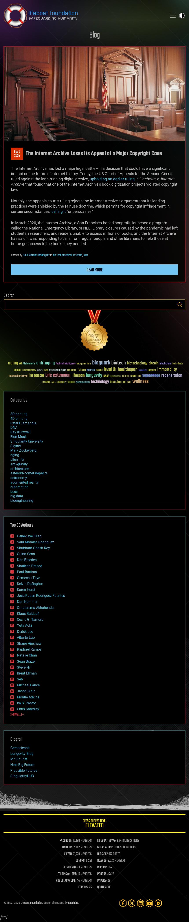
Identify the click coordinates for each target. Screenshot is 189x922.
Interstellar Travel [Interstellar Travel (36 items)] (18, 376)
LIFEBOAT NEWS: (106, 841)
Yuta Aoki (24, 625)
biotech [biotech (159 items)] (118, 363)
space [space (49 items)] (71, 382)
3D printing (19, 414)
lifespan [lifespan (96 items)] (78, 375)
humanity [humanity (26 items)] (143, 370)
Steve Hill (24, 667)
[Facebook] (123, 903)
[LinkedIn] (140, 903)
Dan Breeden (27, 560)
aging (14, 455)
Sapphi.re (73, 903)
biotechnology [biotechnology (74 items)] (137, 363)
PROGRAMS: (104, 874)
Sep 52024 (17, 154)
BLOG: (100, 854)
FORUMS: (83, 887)
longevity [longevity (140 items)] (94, 375)
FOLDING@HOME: (67, 874)
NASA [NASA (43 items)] (106, 376)
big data (16, 496)
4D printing (19, 418)
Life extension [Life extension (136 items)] (57, 375)
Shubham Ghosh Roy (33, 548)
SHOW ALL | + (17, 715)
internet (77, 255)
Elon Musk (18, 437)
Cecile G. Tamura (30, 619)
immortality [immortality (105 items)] (167, 369)
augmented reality (24, 482)
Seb (20, 679)
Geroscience (19, 748)
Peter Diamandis (23, 423)
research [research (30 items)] (46, 382)
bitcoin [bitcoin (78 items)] (153, 363)
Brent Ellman (27, 673)
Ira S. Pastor (26, 703)
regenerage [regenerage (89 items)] (151, 375)
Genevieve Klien (29, 536)
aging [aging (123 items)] (13, 363)
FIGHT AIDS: (71, 867)
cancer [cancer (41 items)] (17, 370)
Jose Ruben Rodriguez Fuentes (41, 596)
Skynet (15, 446)
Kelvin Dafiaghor (30, 584)
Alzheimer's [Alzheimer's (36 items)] (29, 364)
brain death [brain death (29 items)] (177, 363)
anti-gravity (19, 464)
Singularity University (26, 441)
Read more (94, 270)
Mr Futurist (18, 759)
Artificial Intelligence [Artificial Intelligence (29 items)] (65, 363)
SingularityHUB (22, 776)
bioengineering (21, 501)
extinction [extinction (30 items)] (71, 370)
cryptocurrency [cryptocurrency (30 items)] (29, 370)
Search (179, 304)
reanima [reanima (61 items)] (135, 376)
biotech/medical (62, 255)
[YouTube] (149, 903)
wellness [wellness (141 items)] (140, 381)
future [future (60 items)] (81, 370)
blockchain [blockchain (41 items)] (165, 364)
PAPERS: (102, 881)
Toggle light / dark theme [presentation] (182, 15)
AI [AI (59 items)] (20, 364)
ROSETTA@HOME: (66, 881)
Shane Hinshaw (29, 643)
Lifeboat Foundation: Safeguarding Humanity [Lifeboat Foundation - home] (83, 16)
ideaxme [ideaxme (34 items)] (152, 370)
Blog (94, 35)
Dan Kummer (27, 602)
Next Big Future (22, 765)
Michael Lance (28, 685)
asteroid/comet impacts (29, 473)
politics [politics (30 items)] (125, 376)
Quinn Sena (26, 554)
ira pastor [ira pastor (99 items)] (36, 375)
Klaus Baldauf (28, 614)
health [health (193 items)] (110, 369)
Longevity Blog (21, 754)
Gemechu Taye (28, 578)
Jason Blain (26, 691)
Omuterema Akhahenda (35, 608)
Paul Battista (27, 572)
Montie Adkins (28, 697)
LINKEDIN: (67, 847)
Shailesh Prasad (29, 566)
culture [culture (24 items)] (39, 370)
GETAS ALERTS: (105, 847)
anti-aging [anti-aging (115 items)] (45, 363)
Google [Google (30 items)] (99, 370)
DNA (13, 427)
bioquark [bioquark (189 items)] (101, 363)
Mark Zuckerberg (23, 450)
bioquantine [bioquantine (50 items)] (84, 363)
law (86, 255)
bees (14, 492)
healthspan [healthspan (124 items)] (128, 369)
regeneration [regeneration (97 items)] (171, 375)
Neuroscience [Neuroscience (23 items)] (115, 376)
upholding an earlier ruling (112, 179)
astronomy (18, 478)
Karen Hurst (26, 590)
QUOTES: (102, 887)
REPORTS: (102, 867)
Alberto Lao (26, 637)
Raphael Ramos (29, 649)
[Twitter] (131, 903)
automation (19, 487)
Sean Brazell (26, 661)
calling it (58, 211)
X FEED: (68, 854)
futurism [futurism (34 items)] (91, 370)
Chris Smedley (28, 709)
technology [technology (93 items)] (100, 381)
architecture (19, 469)
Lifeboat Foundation (31, 903)
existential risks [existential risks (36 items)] (57, 370)
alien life (17, 459)
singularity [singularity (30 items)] (61, 382)
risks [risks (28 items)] (53, 382)
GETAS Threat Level (94, 824)
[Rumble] (158, 903)
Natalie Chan (27, 655)
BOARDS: (102, 861)
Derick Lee (25, 632)
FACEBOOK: (66, 841)
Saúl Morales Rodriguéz (36, 255)
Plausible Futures (23, 770)
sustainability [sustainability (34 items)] (83, 382)
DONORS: (80, 861)
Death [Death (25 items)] (46, 370)
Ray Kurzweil (20, 432)
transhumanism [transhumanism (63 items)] (120, 382)
